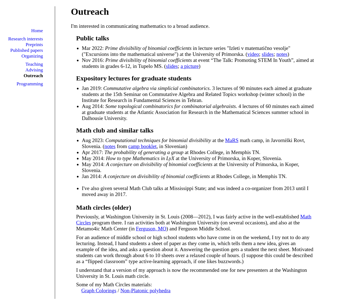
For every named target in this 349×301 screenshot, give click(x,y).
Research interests (25, 38)
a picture (189, 66)
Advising (34, 70)
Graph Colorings (98, 290)
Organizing (32, 56)
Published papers (26, 50)
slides (268, 54)
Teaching (34, 64)
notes (281, 54)
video (253, 54)
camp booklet (142, 146)
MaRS (232, 140)
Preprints (34, 44)
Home (37, 30)
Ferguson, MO (151, 228)
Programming (30, 83)
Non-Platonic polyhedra (146, 290)
